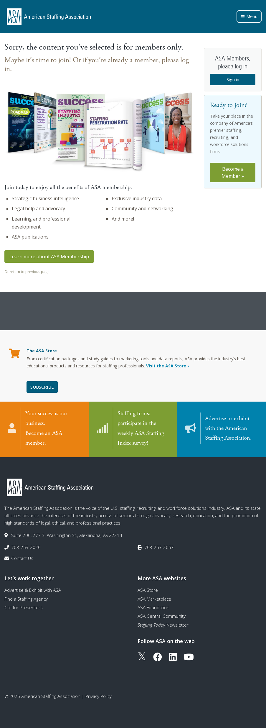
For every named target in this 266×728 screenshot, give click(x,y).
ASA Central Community (162, 616)
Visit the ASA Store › (167, 366)
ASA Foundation (153, 607)
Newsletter (163, 624)
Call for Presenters (23, 607)
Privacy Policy (98, 696)
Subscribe (42, 387)
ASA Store (148, 590)
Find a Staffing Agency (26, 599)
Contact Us (22, 558)
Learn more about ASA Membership (49, 256)
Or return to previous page (26, 271)
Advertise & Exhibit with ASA (32, 590)
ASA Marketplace (154, 599)
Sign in (233, 79)
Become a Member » (233, 172)
